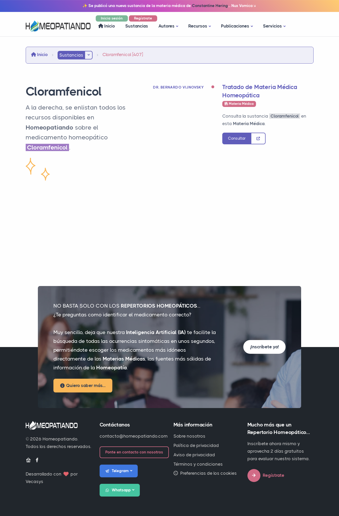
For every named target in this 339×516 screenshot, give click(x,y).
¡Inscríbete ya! (264, 346)
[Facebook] (37, 460)
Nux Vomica (244, 6)
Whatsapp (118, 490)
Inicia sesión (112, 18)
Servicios (272, 26)
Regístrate (143, 18)
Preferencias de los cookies (205, 473)
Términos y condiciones (198, 464)
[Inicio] (28, 460)
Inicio (106, 26)
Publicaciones (235, 26)
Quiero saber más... (83, 385)
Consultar (237, 138)
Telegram (117, 471)
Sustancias (136, 26)
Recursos (197, 26)
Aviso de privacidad (194, 454)
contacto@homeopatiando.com (134, 436)
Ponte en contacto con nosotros (134, 452)
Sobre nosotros (189, 436)
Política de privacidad (196, 445)
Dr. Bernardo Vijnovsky (178, 87)
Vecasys (34, 481)
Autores (166, 26)
